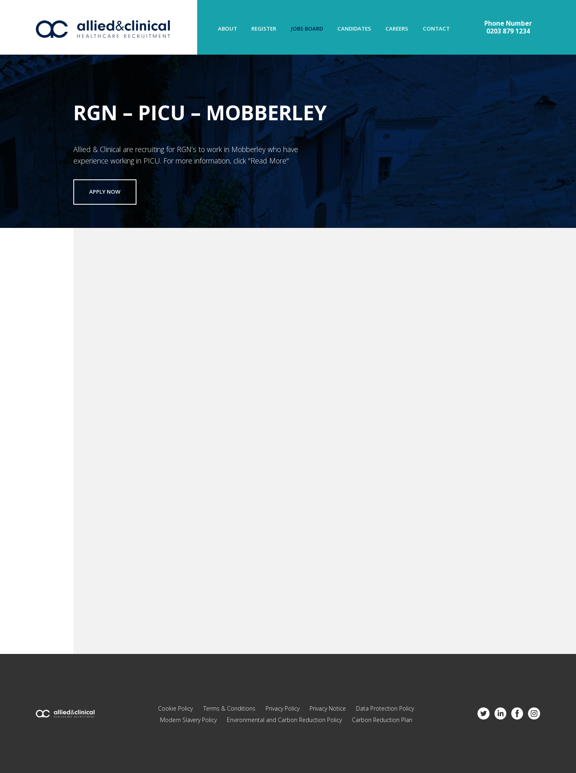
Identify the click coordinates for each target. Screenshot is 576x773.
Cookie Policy (175, 708)
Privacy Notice (328, 708)
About (227, 28)
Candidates (354, 28)
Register (263, 28)
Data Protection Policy (385, 708)
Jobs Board (307, 28)
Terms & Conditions (229, 708)
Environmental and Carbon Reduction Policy (284, 720)
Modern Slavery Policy (188, 720)
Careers (396, 28)
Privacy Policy (282, 708)
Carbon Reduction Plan (382, 720)
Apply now (105, 192)
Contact (436, 28)
